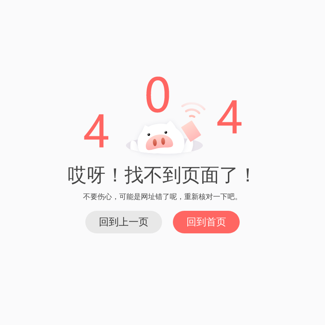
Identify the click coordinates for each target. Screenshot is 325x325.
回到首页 (206, 222)
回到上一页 (124, 222)
